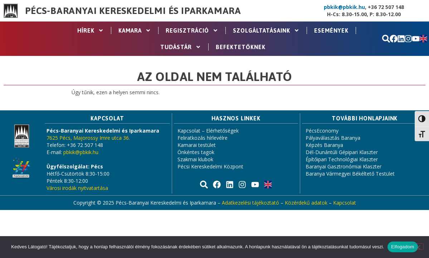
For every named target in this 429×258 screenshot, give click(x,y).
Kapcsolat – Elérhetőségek (208, 130)
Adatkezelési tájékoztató (250, 202)
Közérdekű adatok (306, 202)
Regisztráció (192, 30)
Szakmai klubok (195, 159)
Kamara (134, 30)
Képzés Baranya (324, 145)
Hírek (90, 30)
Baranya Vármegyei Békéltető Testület (350, 173)
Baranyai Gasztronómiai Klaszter (343, 166)
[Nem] (417, 246)
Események (331, 30)
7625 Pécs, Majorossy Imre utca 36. (88, 137)
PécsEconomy (322, 130)
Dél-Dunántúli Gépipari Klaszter (342, 152)
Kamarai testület (196, 145)
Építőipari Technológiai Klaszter (342, 159)
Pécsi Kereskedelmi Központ (210, 166)
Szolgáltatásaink (266, 30)
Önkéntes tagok (195, 152)
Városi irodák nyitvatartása (77, 188)
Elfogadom (402, 246)
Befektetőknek (240, 47)
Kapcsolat (344, 202)
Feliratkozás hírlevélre (202, 137)
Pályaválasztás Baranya (333, 137)
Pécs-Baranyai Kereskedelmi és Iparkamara (133, 10)
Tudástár (180, 46)
